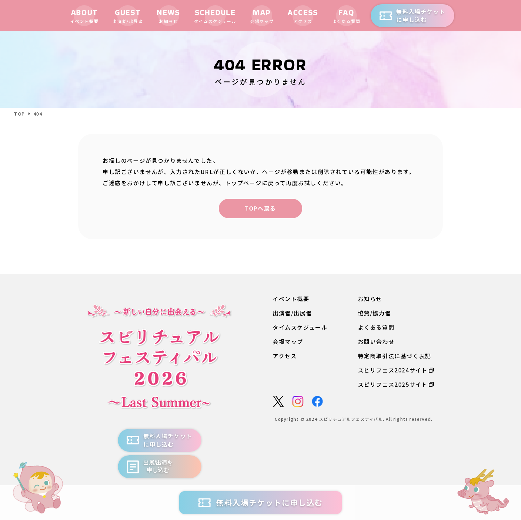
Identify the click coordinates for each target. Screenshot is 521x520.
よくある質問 (376, 327)
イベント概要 (291, 299)
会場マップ (288, 342)
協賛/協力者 (374, 313)
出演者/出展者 (292, 313)
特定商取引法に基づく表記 (394, 356)
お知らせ (370, 299)
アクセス (285, 356)
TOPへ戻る (260, 208)
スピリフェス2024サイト (396, 371)
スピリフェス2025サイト (396, 385)
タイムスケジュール (300, 327)
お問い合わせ (376, 342)
